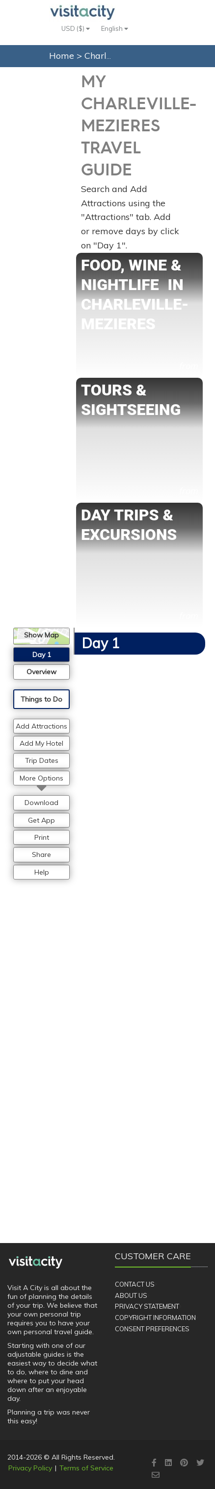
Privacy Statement (147, 1306)
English (114, 28)
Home (61, 55)
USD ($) (75, 28)
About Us (131, 1295)
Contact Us (135, 1284)
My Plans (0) (145, 74)
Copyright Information (155, 1317)
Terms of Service (86, 1468)
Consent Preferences (152, 1329)
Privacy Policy (30, 1468)
